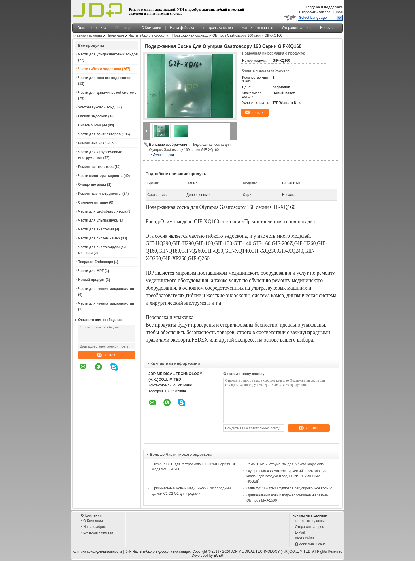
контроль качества (218, 28)
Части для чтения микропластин (106, 289)
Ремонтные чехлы (94, 143)
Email (338, 12)
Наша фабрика (182, 28)
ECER (218, 556)
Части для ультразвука (98, 220)
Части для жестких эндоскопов (104, 78)
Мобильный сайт (310, 544)
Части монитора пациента (100, 176)
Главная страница (91, 28)
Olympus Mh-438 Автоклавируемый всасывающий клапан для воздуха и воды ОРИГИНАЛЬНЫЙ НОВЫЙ (286, 476)
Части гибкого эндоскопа (148, 35)
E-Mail (300, 532)
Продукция (124, 28)
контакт (107, 355)
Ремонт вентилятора (96, 167)
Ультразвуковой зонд (96, 107)
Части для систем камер (99, 238)
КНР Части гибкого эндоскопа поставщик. (158, 551)
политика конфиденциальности (96, 551)
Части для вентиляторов (99, 134)
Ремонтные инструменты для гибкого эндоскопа (285, 464)
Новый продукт (91, 280)
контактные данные (257, 28)
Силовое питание (93, 202)
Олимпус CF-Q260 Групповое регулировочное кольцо (289, 488)
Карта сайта (304, 538)
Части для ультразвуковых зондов (108, 54)
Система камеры (92, 125)
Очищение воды (92, 185)
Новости (326, 28)
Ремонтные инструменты (100, 194)
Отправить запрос (315, 12)
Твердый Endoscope (95, 262)
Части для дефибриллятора (102, 211)
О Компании (151, 28)
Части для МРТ (91, 271)
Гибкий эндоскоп (92, 116)
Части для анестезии (96, 229)
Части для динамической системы (107, 93)
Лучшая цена (163, 155)
